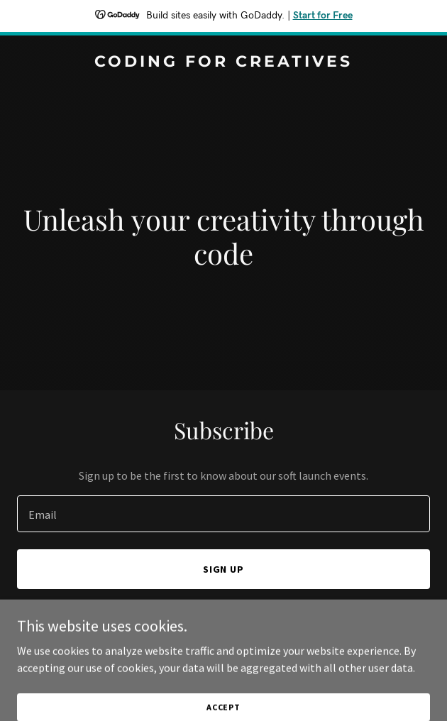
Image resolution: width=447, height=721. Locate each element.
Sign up (224, 569)
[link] (223, 62)
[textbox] (223, 513)
